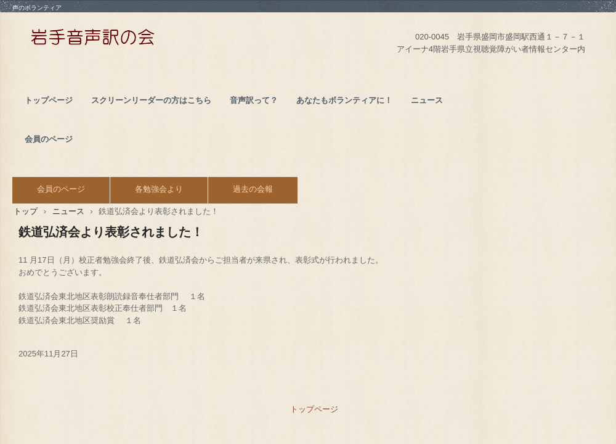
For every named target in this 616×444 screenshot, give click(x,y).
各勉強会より (159, 189)
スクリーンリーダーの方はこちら (151, 100)
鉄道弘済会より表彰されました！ (110, 232)
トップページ (49, 100)
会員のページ (49, 139)
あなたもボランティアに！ (344, 100)
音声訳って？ (254, 100)
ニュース (427, 100)
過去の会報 (253, 189)
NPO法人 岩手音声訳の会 (149, 40)
